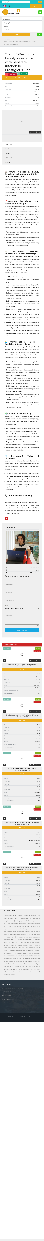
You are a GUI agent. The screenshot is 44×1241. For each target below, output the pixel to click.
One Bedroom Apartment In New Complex (22, 624)
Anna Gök (10, 542)
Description (8, 159)
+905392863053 (34, 581)
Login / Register (35, 6)
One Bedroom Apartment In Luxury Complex (22, 728)
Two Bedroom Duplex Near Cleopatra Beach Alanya (22, 827)
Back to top (32, 976)
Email (37, 584)
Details (7, 163)
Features (7, 167)
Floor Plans (8, 172)
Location (7, 176)
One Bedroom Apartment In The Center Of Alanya (22, 675)
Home (5, 41)
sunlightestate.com (33, 587)
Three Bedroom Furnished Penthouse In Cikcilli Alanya (22, 782)
